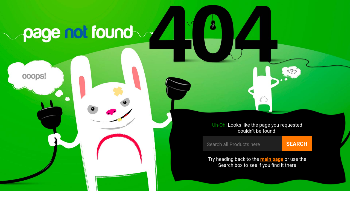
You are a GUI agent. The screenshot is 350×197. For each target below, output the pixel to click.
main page (271, 159)
